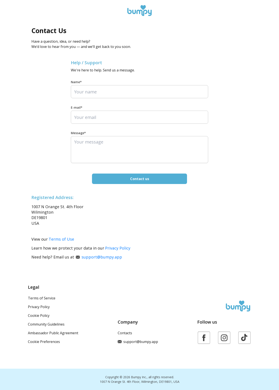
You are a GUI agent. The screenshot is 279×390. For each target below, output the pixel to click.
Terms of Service (41, 298)
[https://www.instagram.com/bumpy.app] (224, 337)
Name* (76, 82)
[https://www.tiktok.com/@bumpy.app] (244, 337)
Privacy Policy (117, 248)
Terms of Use (61, 239)
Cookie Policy (38, 315)
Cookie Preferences (44, 341)
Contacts (125, 333)
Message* (78, 133)
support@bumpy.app (99, 257)
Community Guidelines (46, 324)
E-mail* (76, 107)
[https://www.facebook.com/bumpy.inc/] (204, 337)
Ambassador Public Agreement (53, 333)
